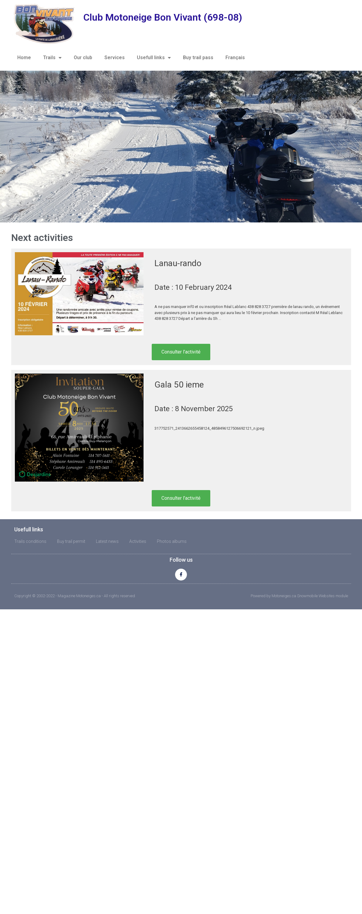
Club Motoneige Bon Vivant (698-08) (162, 17)
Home (24, 57)
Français (235, 57)
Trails (52, 57)
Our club (83, 57)
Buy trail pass (198, 57)
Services (114, 57)
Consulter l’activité (181, 352)
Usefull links (154, 57)
